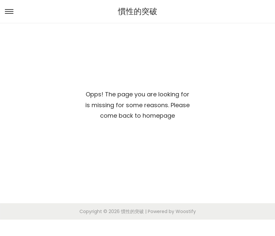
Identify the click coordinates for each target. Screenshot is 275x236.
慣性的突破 (137, 11)
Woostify (186, 211)
